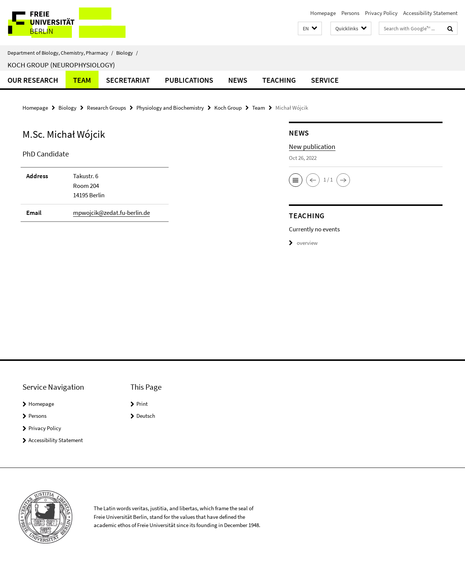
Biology (127, 52)
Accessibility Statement (430, 12)
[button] (310, 29)
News (237, 80)
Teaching (279, 80)
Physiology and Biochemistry (170, 107)
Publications (189, 80)
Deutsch (145, 415)
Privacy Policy (381, 12)
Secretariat (128, 80)
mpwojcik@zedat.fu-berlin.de (111, 213)
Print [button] (142, 403)
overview (303, 242)
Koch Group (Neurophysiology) (61, 64)
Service (325, 80)
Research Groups (106, 107)
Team (82, 80)
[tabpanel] (142, 188)
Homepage (323, 12)
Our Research (32, 80)
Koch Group (228, 107)
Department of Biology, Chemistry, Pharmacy (60, 52)
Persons (350, 12)
